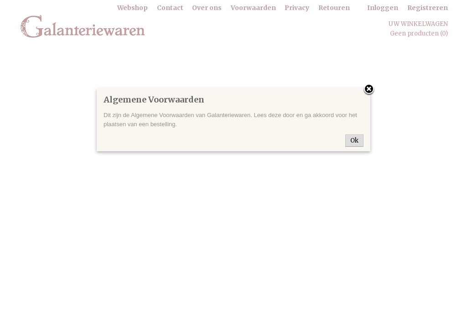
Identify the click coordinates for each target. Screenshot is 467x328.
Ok (354, 140)
